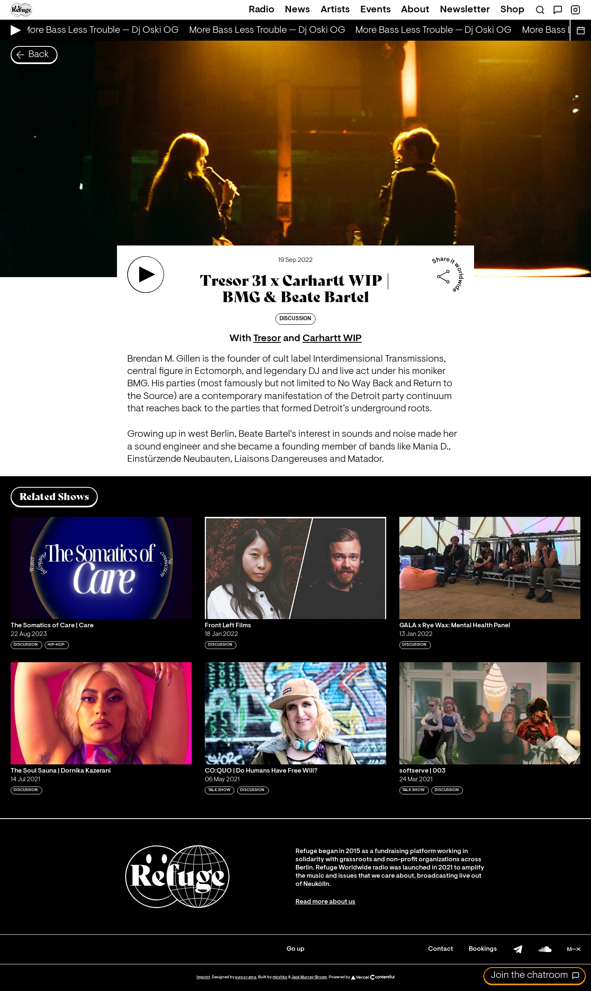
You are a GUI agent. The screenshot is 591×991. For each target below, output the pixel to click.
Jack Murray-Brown (309, 977)
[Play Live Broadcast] (13, 30)
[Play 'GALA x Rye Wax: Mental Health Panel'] (490, 568)
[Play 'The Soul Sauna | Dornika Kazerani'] (101, 713)
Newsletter (465, 10)
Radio (262, 10)
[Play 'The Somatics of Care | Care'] (101, 568)
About (415, 10)
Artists (335, 10)
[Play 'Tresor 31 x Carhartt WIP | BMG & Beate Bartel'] (145, 274)
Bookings (483, 949)
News (297, 10)
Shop (512, 10)
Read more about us (325, 902)
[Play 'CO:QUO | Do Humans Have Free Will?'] (295, 713)
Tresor (267, 339)
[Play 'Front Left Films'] (295, 568)
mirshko (280, 977)
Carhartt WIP (332, 339)
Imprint (203, 977)
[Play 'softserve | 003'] (490, 713)
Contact (440, 949)
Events (375, 10)
